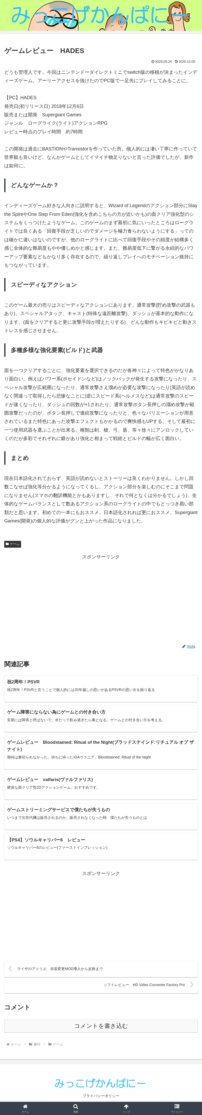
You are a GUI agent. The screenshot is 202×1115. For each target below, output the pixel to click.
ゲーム (12, 544)
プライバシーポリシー (101, 1098)
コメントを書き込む (101, 1028)
